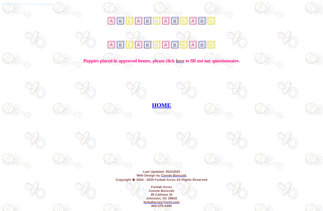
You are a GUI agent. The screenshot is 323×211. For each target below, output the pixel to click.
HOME (161, 105)
